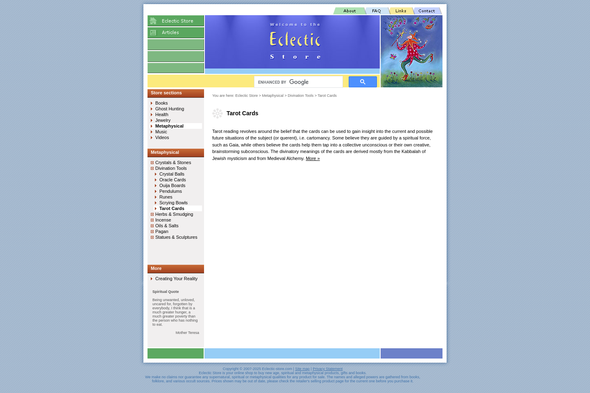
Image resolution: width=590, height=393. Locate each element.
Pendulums (170, 191)
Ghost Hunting (169, 108)
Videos (162, 137)
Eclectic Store (246, 96)
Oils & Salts (167, 225)
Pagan (161, 231)
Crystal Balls (171, 173)
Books (161, 103)
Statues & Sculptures (176, 237)
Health (161, 114)
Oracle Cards (172, 179)
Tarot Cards (327, 96)
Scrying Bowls (173, 202)
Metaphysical (273, 96)
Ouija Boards (172, 185)
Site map (302, 369)
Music (161, 131)
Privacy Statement (328, 369)
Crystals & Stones (173, 162)
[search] (297, 82)
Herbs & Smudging (174, 214)
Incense (163, 219)
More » (313, 158)
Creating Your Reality (176, 278)
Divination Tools (300, 96)
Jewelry (162, 120)
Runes (165, 196)
